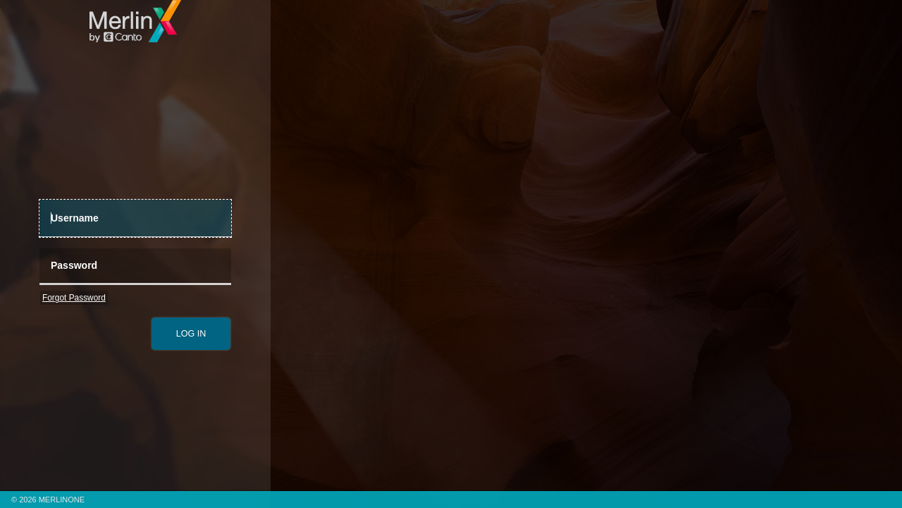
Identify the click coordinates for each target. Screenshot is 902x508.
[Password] (135, 267)
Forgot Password (74, 298)
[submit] (191, 334)
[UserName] (135, 218)
